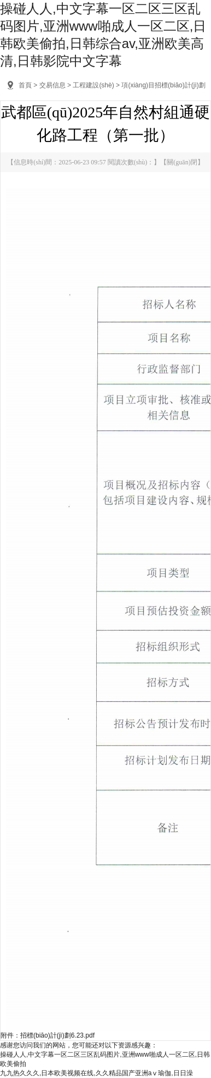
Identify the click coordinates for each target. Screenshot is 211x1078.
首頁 (25, 85)
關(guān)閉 (182, 162)
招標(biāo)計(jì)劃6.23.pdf (57, 1035)
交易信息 (52, 85)
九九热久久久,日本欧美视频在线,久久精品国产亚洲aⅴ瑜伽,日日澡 (96, 1073)
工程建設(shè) (93, 85)
